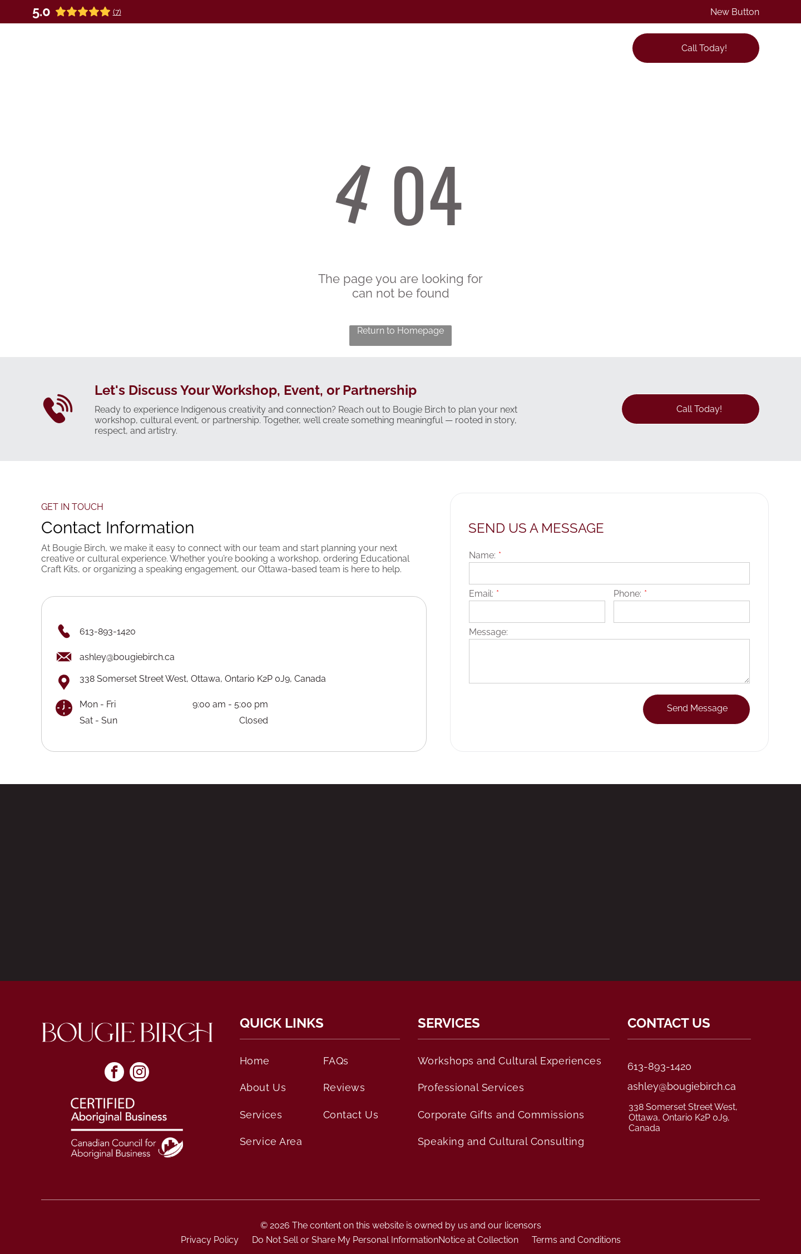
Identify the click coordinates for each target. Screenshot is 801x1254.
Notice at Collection (478, 1240)
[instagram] (139, 1073)
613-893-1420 (659, 1066)
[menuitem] (250, 48)
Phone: (627, 593)
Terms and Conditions (576, 1240)
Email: (481, 593)
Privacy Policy (210, 1240)
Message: (488, 632)
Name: (482, 555)
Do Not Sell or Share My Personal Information (345, 1240)
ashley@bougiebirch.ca (681, 1086)
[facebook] (114, 1073)
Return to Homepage (400, 330)
